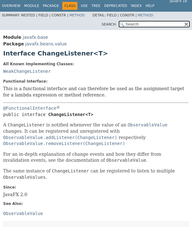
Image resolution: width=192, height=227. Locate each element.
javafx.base (35, 37)
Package (51, 6)
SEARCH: (109, 24)
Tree (96, 6)
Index (136, 6)
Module (31, 6)
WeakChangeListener (27, 71)
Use (84, 6)
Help (150, 6)
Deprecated (115, 6)
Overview (11, 6)
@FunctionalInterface (29, 108)
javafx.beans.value (46, 43)
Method (77, 15)
